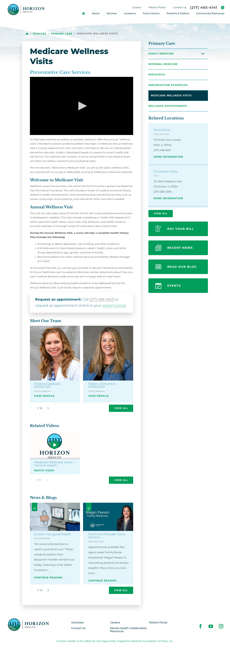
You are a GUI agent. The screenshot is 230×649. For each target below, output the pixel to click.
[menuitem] (83, 13)
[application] (81, 106)
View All (121, 408)
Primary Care (62, 34)
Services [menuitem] (112, 13)
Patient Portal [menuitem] (157, 7)
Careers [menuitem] (136, 7)
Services (39, 34)
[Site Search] (222, 7)
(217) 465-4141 (203, 7)
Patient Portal (158, 622)
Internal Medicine (163, 64)
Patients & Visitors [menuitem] (178, 13)
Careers (115, 622)
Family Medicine (161, 53)
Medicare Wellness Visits (171, 95)
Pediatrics (156, 74)
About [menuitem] (95, 13)
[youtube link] (211, 626)
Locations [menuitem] (130, 13)
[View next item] (48, 408)
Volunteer (77, 622)
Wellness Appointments (167, 106)
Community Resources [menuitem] (210, 13)
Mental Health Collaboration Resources (128, 630)
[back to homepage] (27, 34)
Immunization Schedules (168, 85)
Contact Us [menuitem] (179, 7)
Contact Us (78, 628)
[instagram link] (221, 626)
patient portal (114, 305)
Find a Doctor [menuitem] (151, 13)
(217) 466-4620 (102, 299)
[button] (81, 106)
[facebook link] (200, 626)
